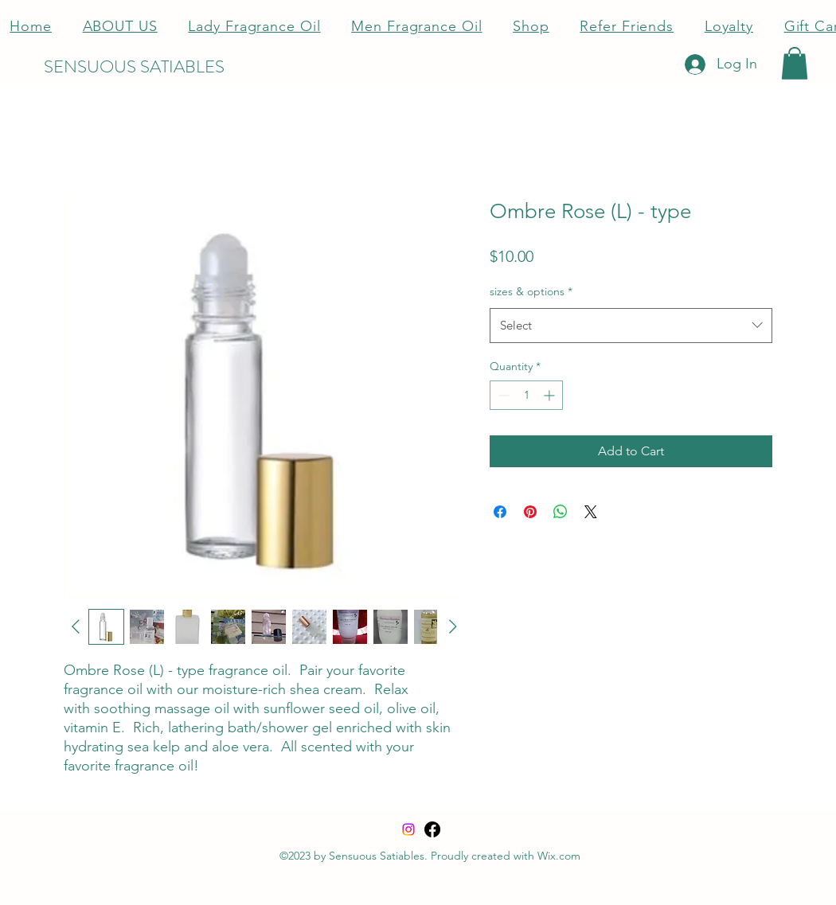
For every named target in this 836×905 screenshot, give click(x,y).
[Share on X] (590, 511)
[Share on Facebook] (500, 511)
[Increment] (551, 395)
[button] (794, 63)
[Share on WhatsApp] (560, 511)
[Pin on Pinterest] (530, 511)
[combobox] (631, 325)
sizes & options (531, 291)
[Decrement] (502, 395)
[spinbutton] (526, 395)
